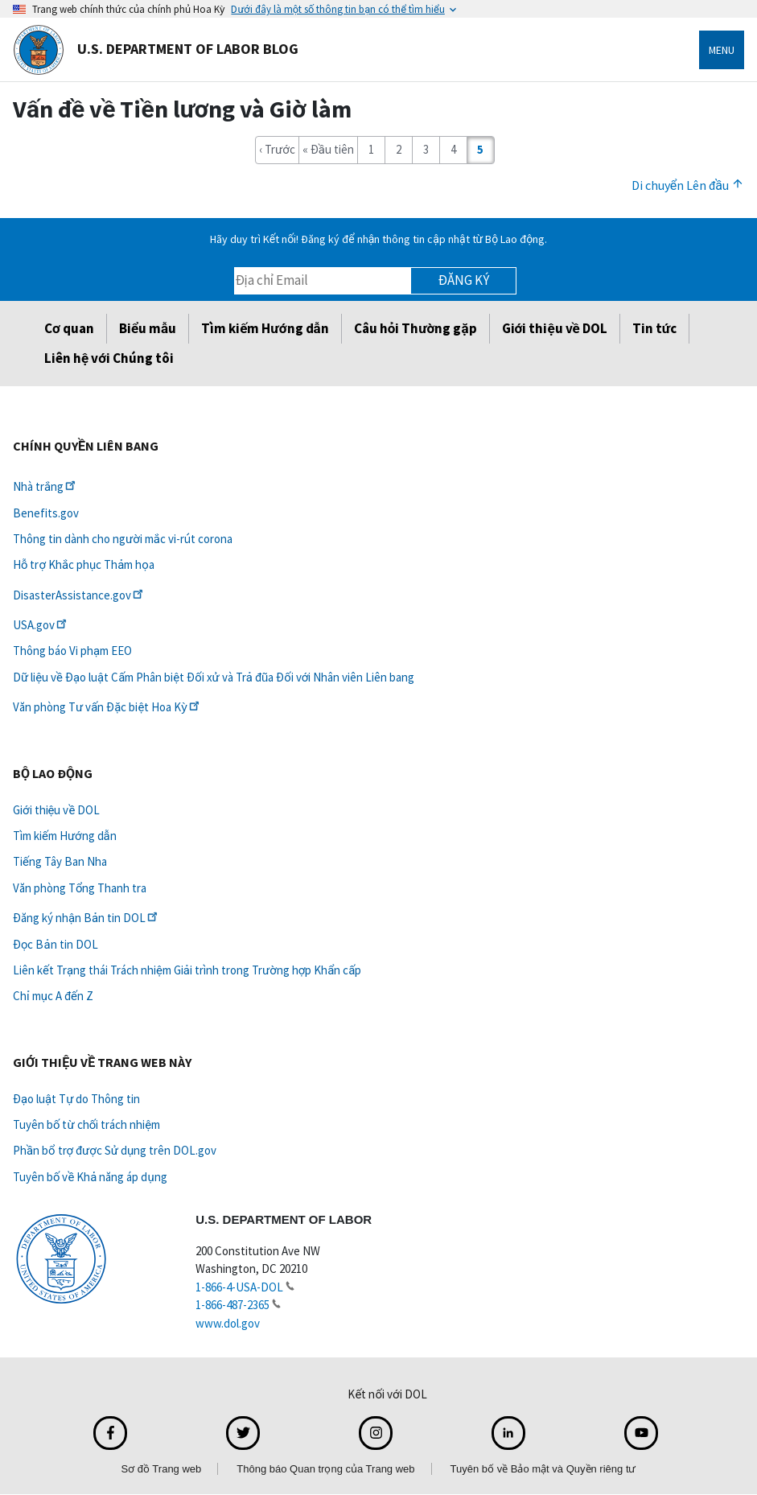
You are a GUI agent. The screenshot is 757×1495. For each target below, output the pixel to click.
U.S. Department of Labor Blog (155, 50)
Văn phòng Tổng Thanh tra (79, 888)
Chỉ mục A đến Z (53, 995)
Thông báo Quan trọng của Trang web (325, 1469)
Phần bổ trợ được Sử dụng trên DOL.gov (114, 1150)
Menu (721, 50)
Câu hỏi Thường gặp (415, 328)
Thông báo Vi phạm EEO (72, 650)
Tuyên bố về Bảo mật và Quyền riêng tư (543, 1469)
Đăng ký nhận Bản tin (86, 917)
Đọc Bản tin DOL (55, 944)
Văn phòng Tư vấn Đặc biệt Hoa (107, 707)
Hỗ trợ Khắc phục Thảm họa (83, 564)
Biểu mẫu (147, 328)
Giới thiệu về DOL (554, 328)
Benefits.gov (46, 513)
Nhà (45, 486)
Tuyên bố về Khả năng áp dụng (90, 1176)
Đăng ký (463, 280)
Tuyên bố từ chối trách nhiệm (86, 1124)
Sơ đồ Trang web (161, 1469)
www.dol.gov (227, 1323)
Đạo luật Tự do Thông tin (76, 1098)
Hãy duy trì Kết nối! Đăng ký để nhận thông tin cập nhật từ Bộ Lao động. (378, 239)
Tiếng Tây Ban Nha (60, 861)
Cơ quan (69, 328)
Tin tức (654, 328)
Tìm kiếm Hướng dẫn (264, 328)
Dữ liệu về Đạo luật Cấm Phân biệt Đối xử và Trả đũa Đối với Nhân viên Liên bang (213, 677)
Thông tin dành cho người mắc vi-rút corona (122, 538)
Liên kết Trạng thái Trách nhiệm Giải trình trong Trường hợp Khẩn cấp (187, 970)
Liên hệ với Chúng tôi (109, 358)
